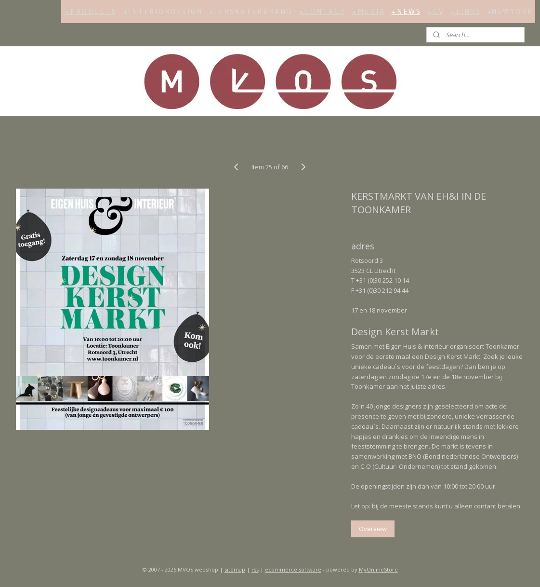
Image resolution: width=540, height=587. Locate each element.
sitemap (234, 569)
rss (255, 569)
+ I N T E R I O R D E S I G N (162, 11)
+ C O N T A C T (321, 11)
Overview (373, 528)
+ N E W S (406, 11)
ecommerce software (293, 569)
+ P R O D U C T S (90, 11)
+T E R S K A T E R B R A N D (250, 11)
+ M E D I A (368, 11)
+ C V (435, 11)
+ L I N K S (465, 11)
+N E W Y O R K (509, 11)
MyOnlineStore (378, 569)
